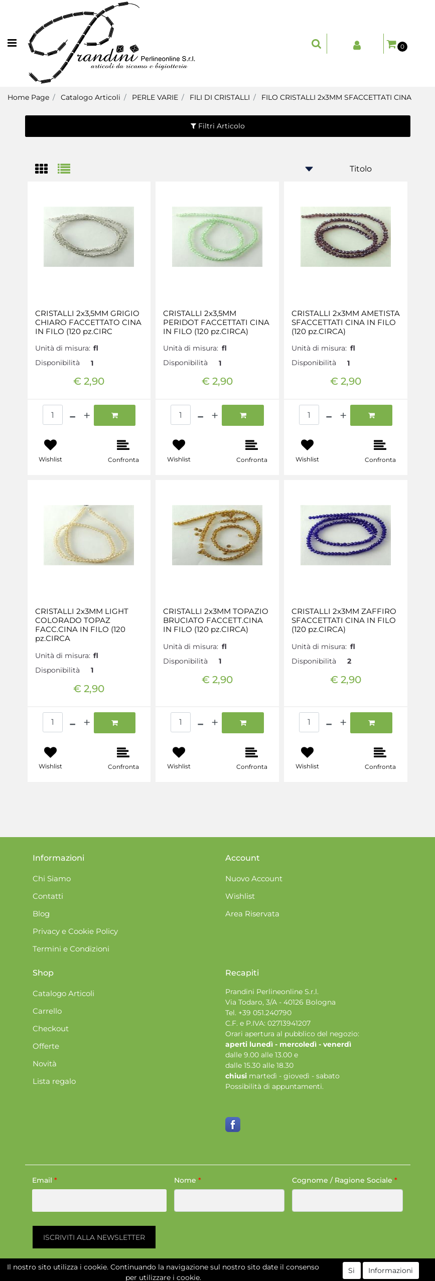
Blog (41, 913)
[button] (317, 44)
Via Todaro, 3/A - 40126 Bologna (280, 1002)
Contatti (48, 896)
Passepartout (260, 1275)
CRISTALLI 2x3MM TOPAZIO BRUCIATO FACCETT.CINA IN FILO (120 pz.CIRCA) (215, 620)
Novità (45, 1063)
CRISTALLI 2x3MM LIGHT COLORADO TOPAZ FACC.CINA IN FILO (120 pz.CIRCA (81, 625)
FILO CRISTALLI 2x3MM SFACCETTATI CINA (336, 97)
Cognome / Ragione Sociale (344, 1180)
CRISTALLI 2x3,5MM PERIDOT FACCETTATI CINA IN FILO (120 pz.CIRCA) (216, 322)
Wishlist (240, 896)
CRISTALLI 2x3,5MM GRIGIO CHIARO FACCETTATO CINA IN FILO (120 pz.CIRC (88, 322)
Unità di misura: (62, 348)
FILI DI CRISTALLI (220, 97)
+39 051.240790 (265, 1012)
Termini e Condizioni (71, 948)
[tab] (46, 169)
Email (44, 1180)
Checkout (51, 1028)
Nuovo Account (253, 878)
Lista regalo (54, 1081)
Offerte (46, 1046)
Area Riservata (252, 913)
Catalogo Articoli (90, 97)
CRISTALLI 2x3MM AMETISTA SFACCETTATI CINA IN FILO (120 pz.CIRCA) (346, 322)
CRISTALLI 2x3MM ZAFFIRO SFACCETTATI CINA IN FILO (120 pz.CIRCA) (344, 620)
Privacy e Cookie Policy (75, 931)
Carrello (47, 1011)
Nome (187, 1180)
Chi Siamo (52, 878)
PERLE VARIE (155, 97)
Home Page (28, 97)
